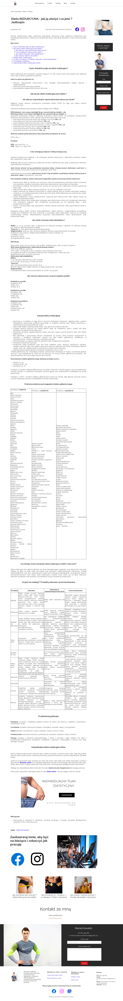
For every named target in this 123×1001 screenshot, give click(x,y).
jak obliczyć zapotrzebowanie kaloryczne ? (31, 50)
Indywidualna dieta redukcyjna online (26, 63)
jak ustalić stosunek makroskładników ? (30, 54)
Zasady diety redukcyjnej (22, 57)
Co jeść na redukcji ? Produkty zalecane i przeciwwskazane (34, 59)
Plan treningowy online (54, 978)
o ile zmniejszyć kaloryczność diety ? (29, 52)
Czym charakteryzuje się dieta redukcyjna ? (29, 47)
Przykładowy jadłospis (21, 61)
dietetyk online (25, 762)
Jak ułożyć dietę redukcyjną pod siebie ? (28, 48)
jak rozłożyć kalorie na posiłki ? (27, 56)
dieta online (51, 771)
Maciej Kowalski (22, 830)
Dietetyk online (75, 977)
